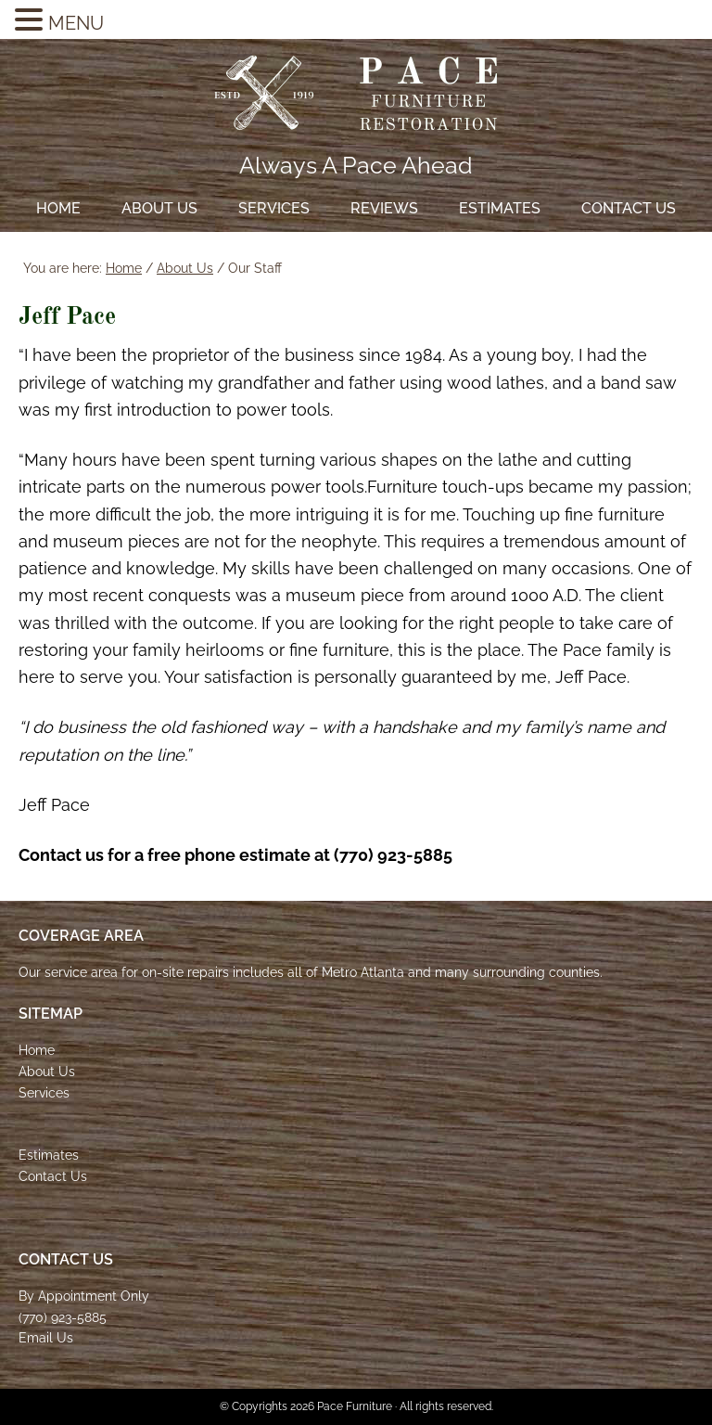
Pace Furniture (356, 93)
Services (44, 1092)
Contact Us (53, 1176)
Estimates (49, 1155)
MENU (76, 23)
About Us (47, 1071)
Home (37, 1050)
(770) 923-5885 (63, 1317)
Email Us (46, 1337)
